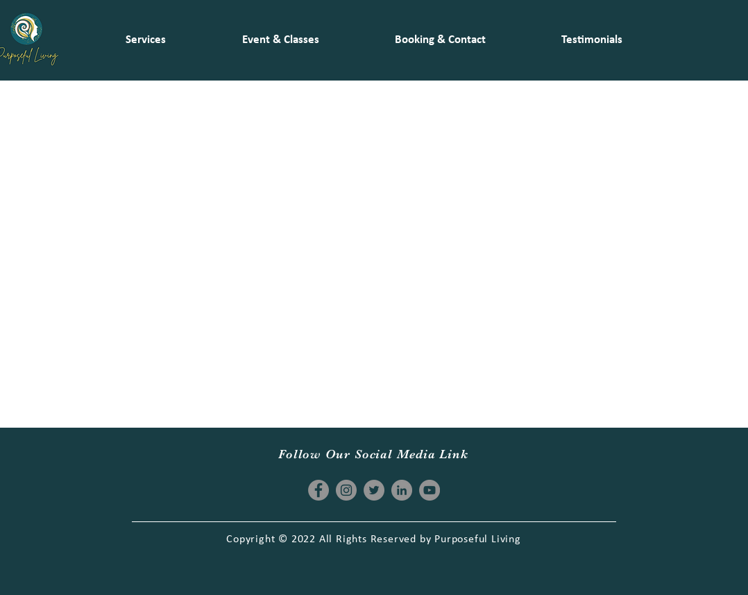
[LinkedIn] (401, 490)
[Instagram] (346, 490)
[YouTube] (429, 490)
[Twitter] (374, 490)
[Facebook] (318, 490)
